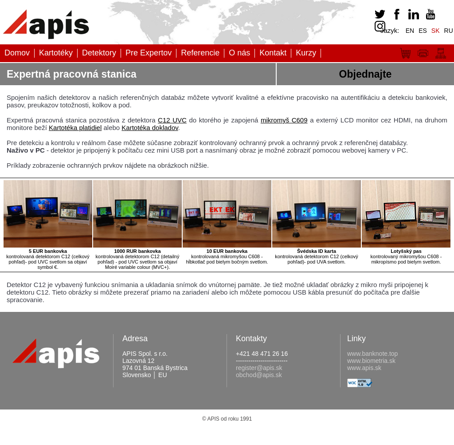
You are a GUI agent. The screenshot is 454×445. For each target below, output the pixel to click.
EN (410, 30)
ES (423, 30)
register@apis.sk (259, 367)
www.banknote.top (372, 353)
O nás (239, 52)
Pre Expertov (148, 52)
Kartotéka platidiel (75, 127)
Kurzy (306, 52)
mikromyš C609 (284, 120)
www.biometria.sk (371, 360)
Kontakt (272, 52)
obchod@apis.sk (259, 374)
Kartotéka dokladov (149, 127)
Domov (17, 52)
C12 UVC (172, 120)
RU (448, 30)
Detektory (99, 52)
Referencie (200, 52)
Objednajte (365, 74)
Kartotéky (56, 52)
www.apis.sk (364, 367)
